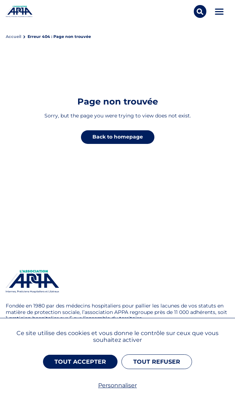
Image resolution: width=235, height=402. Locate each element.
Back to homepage (117, 137)
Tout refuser (156, 361)
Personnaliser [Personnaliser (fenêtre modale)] (117, 385)
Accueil (13, 36)
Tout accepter (80, 361)
